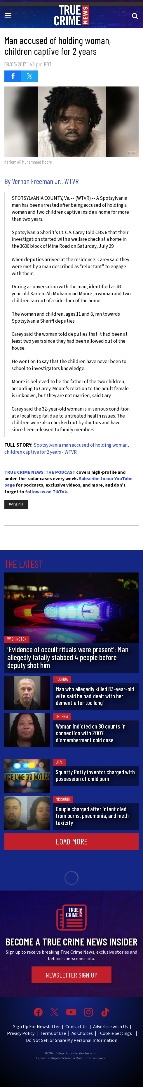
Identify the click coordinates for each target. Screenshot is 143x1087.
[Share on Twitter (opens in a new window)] (29, 76)
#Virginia (16, 504)
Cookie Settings (116, 1033)
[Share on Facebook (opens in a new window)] (12, 76)
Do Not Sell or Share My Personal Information (71, 1040)
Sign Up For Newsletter (36, 1027)
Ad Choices (82, 1033)
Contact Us (76, 1027)
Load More (72, 841)
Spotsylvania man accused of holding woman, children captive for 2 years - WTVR (66, 449)
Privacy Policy (20, 1033)
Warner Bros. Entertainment (85, 1058)
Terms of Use (53, 1033)
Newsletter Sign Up (71, 975)
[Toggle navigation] (9, 15)
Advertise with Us (110, 1027)
